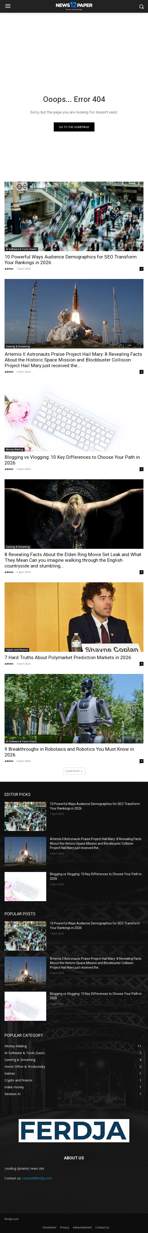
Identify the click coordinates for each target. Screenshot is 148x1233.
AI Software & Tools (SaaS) (21, 249)
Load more (74, 771)
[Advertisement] (74, 47)
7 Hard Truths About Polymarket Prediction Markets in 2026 (68, 657)
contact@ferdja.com (37, 1178)
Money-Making (14, 449)
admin (9, 268)
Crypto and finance (17, 649)
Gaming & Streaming (18, 346)
